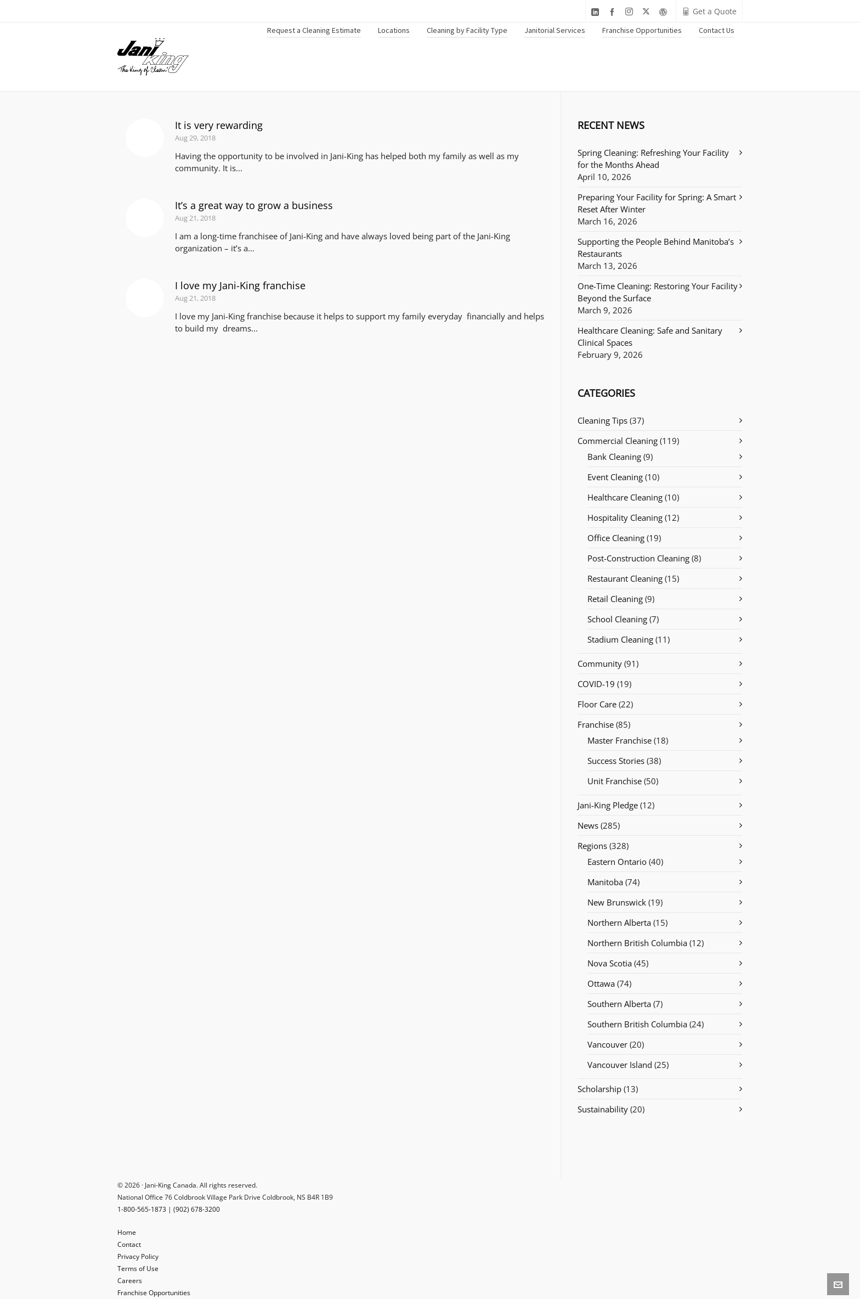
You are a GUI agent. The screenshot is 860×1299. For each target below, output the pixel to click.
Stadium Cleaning (620, 639)
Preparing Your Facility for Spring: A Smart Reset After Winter (657, 203)
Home (126, 1232)
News (588, 825)
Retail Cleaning (615, 598)
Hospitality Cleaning (625, 517)
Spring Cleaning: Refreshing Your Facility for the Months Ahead (653, 158)
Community (600, 663)
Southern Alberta (619, 1003)
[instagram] (630, 12)
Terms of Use (138, 1268)
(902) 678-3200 (196, 1209)
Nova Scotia (609, 963)
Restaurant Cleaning (625, 578)
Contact (129, 1244)
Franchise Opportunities (153, 1292)
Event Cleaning (615, 476)
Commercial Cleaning (618, 440)
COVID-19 (596, 683)
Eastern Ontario (617, 861)
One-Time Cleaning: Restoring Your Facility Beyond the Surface (658, 291)
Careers (129, 1280)
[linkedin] (596, 12)
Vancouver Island (619, 1064)
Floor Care (597, 704)
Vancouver (607, 1044)
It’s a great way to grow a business (254, 205)
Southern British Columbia (637, 1024)
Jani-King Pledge (608, 805)
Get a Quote (709, 11)
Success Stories (615, 760)
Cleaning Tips (602, 420)
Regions (592, 845)
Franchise (596, 724)
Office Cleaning (615, 537)
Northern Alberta (619, 922)
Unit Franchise (614, 780)
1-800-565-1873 (141, 1209)
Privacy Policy (138, 1256)
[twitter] (647, 12)
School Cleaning (617, 619)
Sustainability (603, 1109)
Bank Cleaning (614, 456)
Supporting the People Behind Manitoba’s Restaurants (656, 247)
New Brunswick (616, 902)
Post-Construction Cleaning (638, 558)
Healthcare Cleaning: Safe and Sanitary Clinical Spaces (650, 336)
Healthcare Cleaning (625, 497)
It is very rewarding (219, 125)
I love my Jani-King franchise (240, 285)
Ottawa (601, 983)
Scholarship (599, 1088)
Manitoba (605, 881)
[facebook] (613, 12)
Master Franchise (619, 740)
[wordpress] (664, 12)
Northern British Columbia (637, 942)
